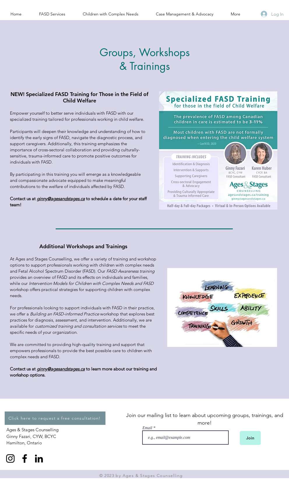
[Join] (250, 438)
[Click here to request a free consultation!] (55, 418)
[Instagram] (10, 458)
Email (147, 428)
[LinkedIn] (39, 458)
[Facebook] (24, 458)
